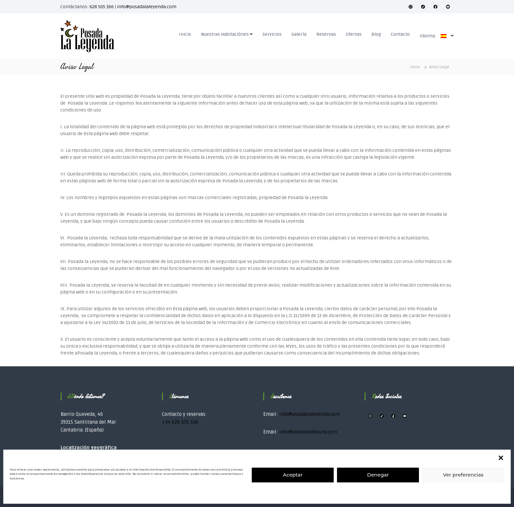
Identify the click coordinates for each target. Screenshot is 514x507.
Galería (298, 34)
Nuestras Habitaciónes (225, 34)
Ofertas (354, 34)
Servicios (272, 34)
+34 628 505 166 (180, 422)
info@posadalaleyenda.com (146, 7)
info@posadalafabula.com (308, 432)
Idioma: (435, 36)
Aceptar (293, 475)
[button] (501, 458)
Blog (376, 34)
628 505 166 (101, 7)
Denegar (378, 475)
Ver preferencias (463, 475)
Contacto (400, 34)
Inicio (185, 34)
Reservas (326, 34)
